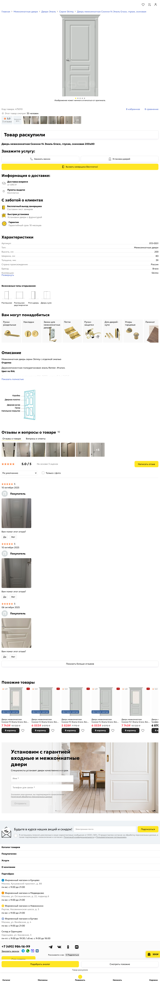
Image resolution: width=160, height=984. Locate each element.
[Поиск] (134, 5)
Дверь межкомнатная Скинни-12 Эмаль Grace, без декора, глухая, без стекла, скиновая (44, 720)
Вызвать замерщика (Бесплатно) (82, 166)
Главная (6, 11)
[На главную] (14, 4)
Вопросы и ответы (35, 438)
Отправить (20, 803)
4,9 (6, 689)
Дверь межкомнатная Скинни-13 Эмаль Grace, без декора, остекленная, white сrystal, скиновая (14, 720)
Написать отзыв (146, 464)
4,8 (126, 689)
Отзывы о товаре (11, 438)
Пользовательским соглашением (111, 837)
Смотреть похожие (120, 964)
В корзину (10, 730)
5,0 (36, 689)
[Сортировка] (19, 473)
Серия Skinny (66, 11)
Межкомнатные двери (26, 11)
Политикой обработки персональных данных (31, 796)
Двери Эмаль (48, 11)
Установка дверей (121, 159)
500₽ (155, 954)
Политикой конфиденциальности (79, 837)
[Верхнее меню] (4, 5)
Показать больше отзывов (80, 663)
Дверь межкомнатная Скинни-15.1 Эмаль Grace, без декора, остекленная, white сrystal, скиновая (135, 720)
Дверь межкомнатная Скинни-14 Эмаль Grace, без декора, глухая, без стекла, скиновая (104, 720)
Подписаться (148, 829)
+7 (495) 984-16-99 (16, 946)
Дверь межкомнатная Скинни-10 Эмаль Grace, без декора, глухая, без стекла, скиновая (74, 720)
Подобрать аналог (40, 964)
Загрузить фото (17, 120)
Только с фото (53, 473)
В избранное (23, 730)
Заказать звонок (42, 159)
